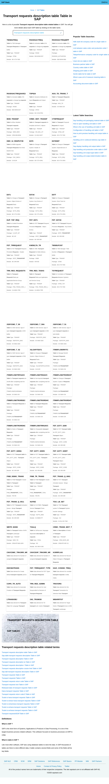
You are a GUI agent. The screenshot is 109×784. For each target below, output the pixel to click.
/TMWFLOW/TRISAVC (39, 375)
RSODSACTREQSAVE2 (16, 94)
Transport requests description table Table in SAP (19, 652)
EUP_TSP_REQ (13, 220)
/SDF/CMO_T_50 (13, 324)
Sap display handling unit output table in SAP (89, 146)
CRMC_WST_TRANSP (38, 119)
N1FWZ (33, 502)
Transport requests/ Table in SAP (13, 678)
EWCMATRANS (13, 568)
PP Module (79, 761)
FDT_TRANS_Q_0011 (15, 502)
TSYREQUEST (58, 271)
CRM (16, 761)
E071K (32, 195)
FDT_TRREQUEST (14, 245)
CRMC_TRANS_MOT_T (62, 527)
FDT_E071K (56, 220)
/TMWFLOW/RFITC (60, 350)
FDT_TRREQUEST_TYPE (40, 568)
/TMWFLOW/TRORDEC (16, 400)
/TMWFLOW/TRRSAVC (39, 426)
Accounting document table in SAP (85, 84)
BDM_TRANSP (13, 119)
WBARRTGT (58, 599)
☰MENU (104, 2)
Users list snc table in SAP (82, 61)
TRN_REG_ (16, 271)
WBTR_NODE (12, 527)
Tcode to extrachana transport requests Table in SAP (20, 704)
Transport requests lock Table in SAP (15, 685)
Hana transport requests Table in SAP (15, 691)
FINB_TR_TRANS (37, 476)
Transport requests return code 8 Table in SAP (18, 694)
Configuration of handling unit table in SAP (88, 130)
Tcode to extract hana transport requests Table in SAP (21, 701)
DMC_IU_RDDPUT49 (15, 141)
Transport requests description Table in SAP (17, 659)
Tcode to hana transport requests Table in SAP (18, 697)
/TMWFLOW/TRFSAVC (16, 375)
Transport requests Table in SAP (13, 675)
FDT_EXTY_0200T (60, 451)
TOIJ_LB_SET (58, 502)
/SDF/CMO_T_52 (13, 350)
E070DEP (55, 141)
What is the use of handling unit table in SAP (89, 127)
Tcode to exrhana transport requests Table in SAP (19, 710)
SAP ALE (7, 761)
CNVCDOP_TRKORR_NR (40, 552)
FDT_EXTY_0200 (60, 426)
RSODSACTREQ (36, 40)
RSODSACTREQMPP (60, 40)
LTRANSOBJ (12, 599)
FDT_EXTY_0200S (37, 451)
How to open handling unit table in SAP (87, 124)
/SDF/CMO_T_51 (59, 324)
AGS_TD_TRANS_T (60, 94)
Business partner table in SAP (84, 64)
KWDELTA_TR (35, 245)
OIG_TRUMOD (36, 599)
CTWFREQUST (58, 119)
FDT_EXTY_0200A (14, 451)
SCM (22, 761)
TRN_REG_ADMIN (37, 584)
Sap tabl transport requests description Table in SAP (20, 672)
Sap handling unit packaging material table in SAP (91, 120)
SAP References (54, 761)
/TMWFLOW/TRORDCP (62, 375)
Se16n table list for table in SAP (84, 74)
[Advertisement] (37, 76)
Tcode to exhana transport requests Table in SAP (19, 707)
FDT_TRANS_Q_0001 (61, 476)
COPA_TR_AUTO (14, 584)
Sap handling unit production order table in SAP (90, 149)
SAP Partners (97, 761)
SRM (29, 761)
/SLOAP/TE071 (36, 350)
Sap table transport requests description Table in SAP (21, 655)
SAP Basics (67, 761)
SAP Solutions (40, 761)
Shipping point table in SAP (83, 71)
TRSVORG (57, 584)
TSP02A (32, 94)
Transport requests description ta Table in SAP (18, 662)
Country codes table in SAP (83, 67)
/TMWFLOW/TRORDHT (62, 400)
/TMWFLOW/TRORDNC (16, 426)
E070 (31, 141)
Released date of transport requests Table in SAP (19, 688)
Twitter (67, 766)
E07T (54, 195)
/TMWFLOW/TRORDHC (39, 400)
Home (38, 766)
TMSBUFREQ (12, 40)
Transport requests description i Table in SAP (18, 665)
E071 (9, 195)
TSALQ (33, 527)
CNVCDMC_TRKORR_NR (17, 552)
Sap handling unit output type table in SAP (88, 153)
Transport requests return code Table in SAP (18, 681)
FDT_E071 (33, 220)
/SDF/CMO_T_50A (37, 324)
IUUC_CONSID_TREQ (62, 568)
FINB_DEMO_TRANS (15, 476)
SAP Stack (5, 2)
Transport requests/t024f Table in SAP (15, 714)
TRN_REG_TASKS (36, 271)
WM (87, 761)
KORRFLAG (58, 552)
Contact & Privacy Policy (52, 766)
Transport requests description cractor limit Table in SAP (22, 668)
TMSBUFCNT (57, 245)
